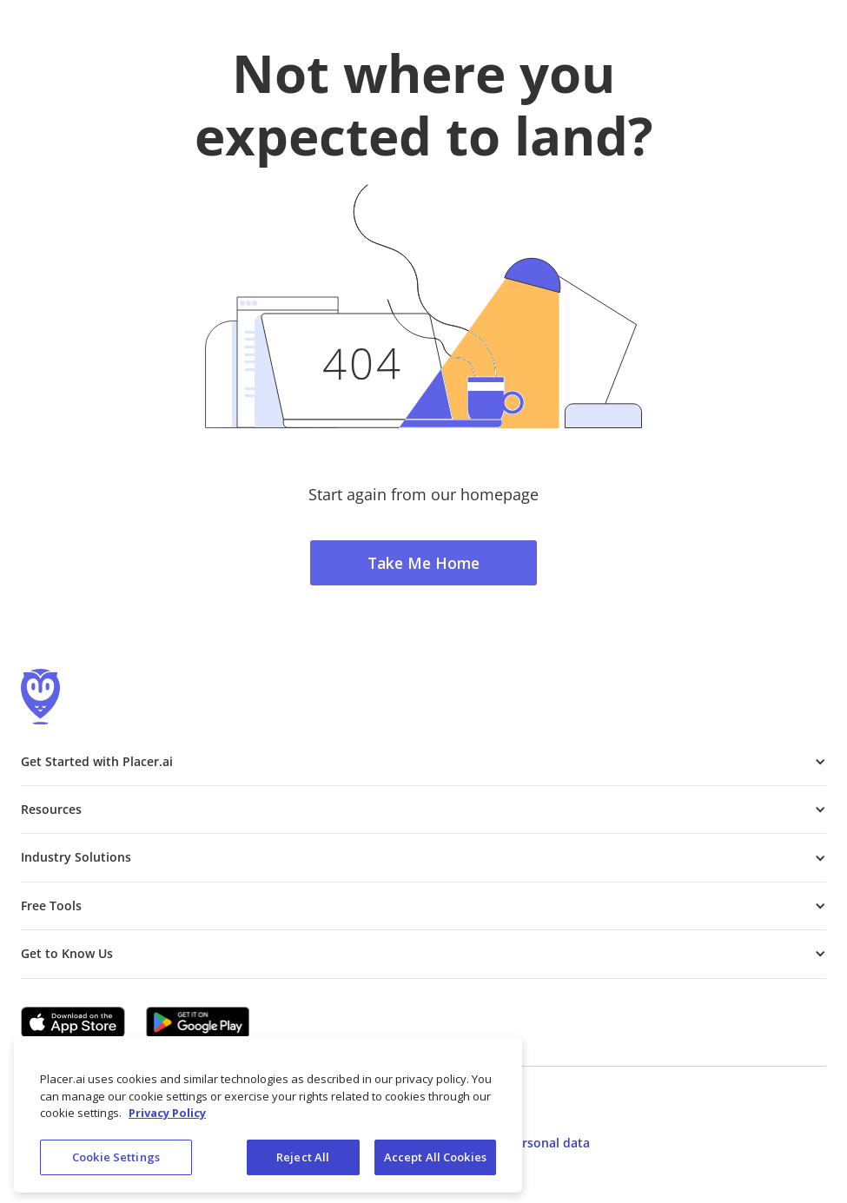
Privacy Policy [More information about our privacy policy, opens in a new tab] (167, 1119)
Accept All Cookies (435, 1163)
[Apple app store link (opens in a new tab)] (73, 1022)
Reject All (302, 1163)
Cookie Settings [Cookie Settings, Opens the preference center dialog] (116, 1163)
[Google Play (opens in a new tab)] (198, 1022)
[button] (423, 761)
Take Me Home (423, 562)
